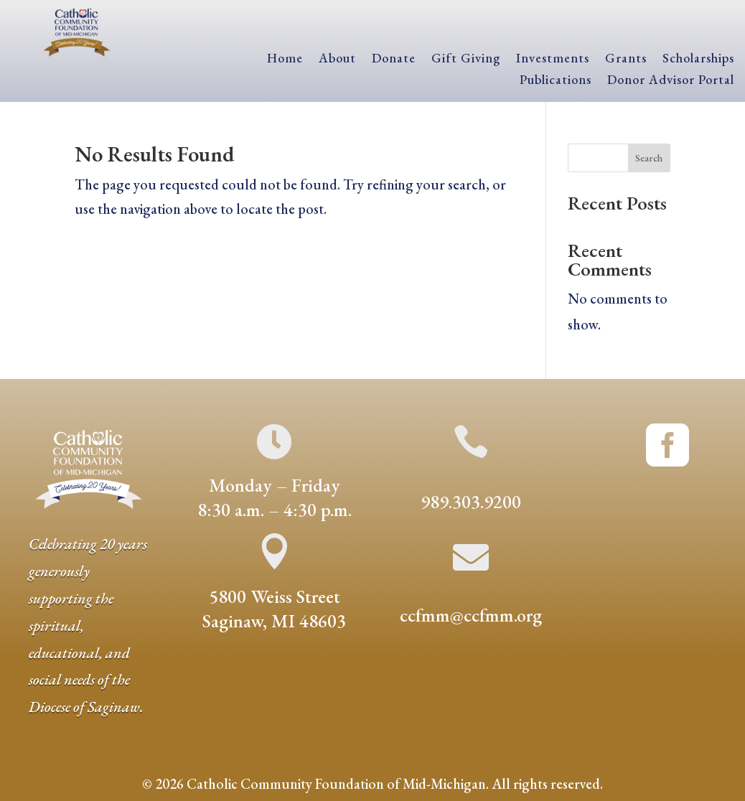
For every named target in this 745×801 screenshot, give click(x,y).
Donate (394, 59)
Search (648, 157)
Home (285, 59)
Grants (626, 59)
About (337, 59)
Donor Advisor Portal (670, 81)
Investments (552, 59)
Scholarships (698, 59)
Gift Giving (465, 59)
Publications (555, 81)
